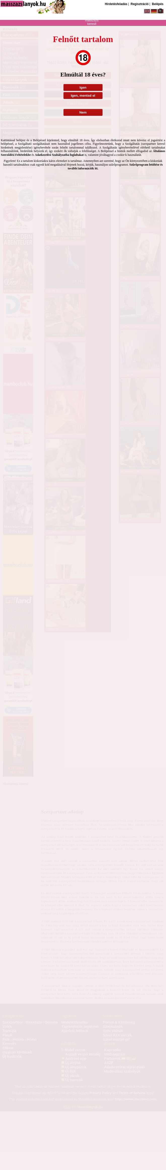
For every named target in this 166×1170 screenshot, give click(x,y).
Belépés (157, 4)
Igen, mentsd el (83, 95)
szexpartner (92, 14)
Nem (83, 112)
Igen (83, 87)
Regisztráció (139, 4)
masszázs (91, 20)
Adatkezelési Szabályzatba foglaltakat (59, 155)
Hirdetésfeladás (116, 4)
